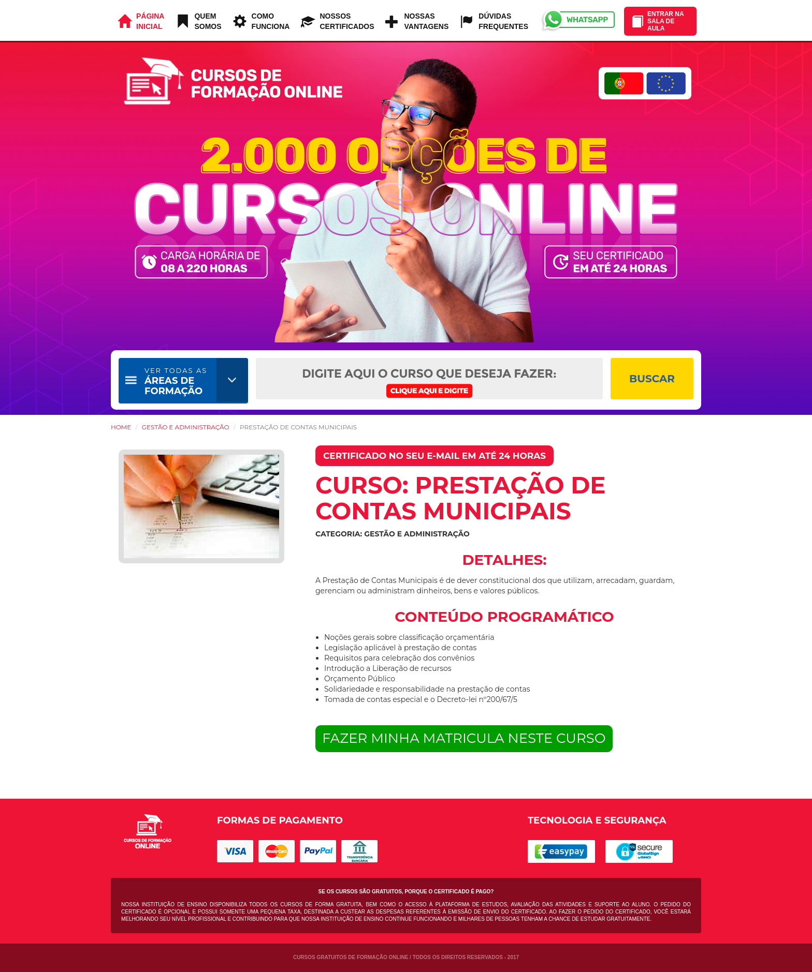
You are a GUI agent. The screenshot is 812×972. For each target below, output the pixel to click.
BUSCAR (652, 378)
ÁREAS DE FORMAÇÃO (175, 381)
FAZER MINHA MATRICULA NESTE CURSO (464, 738)
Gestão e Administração (185, 427)
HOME (121, 427)
